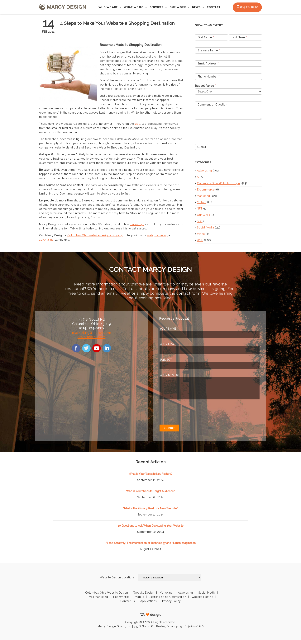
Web (200, 240)
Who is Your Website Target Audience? (150, 491)
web (138, 123)
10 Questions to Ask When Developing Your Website (150, 525)
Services (156, 7)
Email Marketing (97, 596)
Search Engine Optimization (168, 596)
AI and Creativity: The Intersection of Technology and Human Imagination (151, 542)
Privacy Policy (171, 601)
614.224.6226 (247, 7)
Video (201, 233)
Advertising (204, 170)
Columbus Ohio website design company (95, 235)
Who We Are (108, 7)
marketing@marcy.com (91, 333)
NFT (200, 208)
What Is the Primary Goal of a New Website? (150, 508)
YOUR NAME (168, 328)
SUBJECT (166, 359)
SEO (200, 221)
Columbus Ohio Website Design (218, 183)
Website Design (143, 592)
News (196, 7)
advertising (46, 239)
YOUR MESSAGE (170, 375)
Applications (148, 601)
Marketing (203, 195)
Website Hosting (203, 596)
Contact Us (127, 601)
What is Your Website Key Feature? (150, 473)
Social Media (205, 227)
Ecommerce (121, 596)
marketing (137, 224)
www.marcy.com (92, 337)
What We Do (133, 7)
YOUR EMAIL (168, 344)
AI (198, 176)
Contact (214, 7)
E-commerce (205, 189)
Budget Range (205, 85)
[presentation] (224, 130)
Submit (201, 146)
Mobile (201, 202)
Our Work (178, 7)
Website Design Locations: (118, 577)
